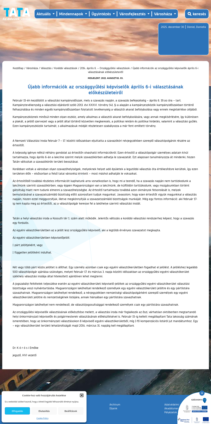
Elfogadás (17, 411)
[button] (81, 395)
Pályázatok (170, 412)
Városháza (32, 68)
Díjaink (113, 408)
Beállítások (70, 411)
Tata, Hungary (179, 41)
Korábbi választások (65, 68)
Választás (46, 68)
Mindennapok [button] (71, 13)
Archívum (114, 404)
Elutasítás (44, 411)
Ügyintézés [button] (101, 13)
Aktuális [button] (43, 13)
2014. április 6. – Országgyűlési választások (105, 68)
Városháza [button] (163, 13)
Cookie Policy (42, 418)
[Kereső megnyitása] (197, 14)
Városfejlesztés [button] (132, 13)
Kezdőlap (18, 68)
